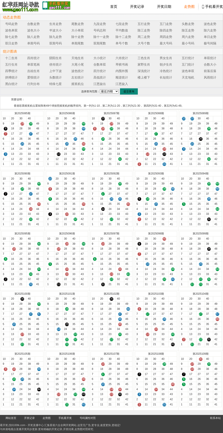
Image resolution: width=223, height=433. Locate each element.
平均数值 (122, 30)
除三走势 (144, 30)
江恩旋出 (99, 84)
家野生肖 (144, 64)
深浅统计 (144, 71)
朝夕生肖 (166, 64)
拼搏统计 (11, 77)
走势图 (189, 6)
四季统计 (11, 71)
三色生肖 (144, 58)
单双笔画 (33, 64)
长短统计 (166, 77)
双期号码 (55, 43)
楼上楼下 (144, 77)
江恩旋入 (122, 84)
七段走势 (122, 24)
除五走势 (188, 30)
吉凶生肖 (33, 71)
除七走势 (11, 37)
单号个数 (122, 43)
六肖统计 (122, 58)
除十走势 (77, 37)
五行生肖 (11, 64)
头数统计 (55, 77)
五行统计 (188, 58)
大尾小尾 (77, 64)
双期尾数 (99, 43)
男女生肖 (166, 58)
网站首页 (11, 418)
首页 (113, 6)
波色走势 (210, 24)
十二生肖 (11, 58)
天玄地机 (188, 77)
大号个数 (144, 43)
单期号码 (33, 43)
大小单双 (77, 30)
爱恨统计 (33, 77)
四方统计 (99, 71)
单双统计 (210, 58)
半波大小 (55, 30)
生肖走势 (55, 24)
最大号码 (166, 43)
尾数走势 (77, 24)
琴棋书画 (122, 64)
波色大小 (33, 30)
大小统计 (99, 58)
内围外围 (122, 71)
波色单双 (11, 30)
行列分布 (33, 84)
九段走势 (99, 24)
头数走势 (188, 24)
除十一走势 (101, 37)
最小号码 (188, 43)
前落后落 (210, 71)
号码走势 (11, 24)
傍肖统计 (55, 64)
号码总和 (99, 30)
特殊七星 (55, 84)
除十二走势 (123, 37)
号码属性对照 (88, 418)
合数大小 (210, 64)
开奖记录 (137, 6)
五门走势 (166, 24)
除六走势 (210, 30)
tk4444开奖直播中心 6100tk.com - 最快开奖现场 (20, 6)
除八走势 (33, 37)
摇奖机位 (77, 84)
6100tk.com (18, 425)
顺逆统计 (122, 77)
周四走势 (166, 37)
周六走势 (188, 37)
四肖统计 (33, 58)
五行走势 (144, 24)
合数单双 (99, 64)
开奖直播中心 (36, 425)
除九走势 (55, 37)
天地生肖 (77, 58)
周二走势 (144, 37)
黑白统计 (11, 84)
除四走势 (166, 30)
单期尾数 (77, 43)
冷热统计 (166, 71)
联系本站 (215, 418)
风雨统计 (210, 77)
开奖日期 (164, 6)
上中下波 (55, 71)
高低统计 (99, 77)
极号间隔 (210, 43)
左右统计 (77, 77)
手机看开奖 (214, 6)
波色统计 (77, 71)
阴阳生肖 (55, 58)
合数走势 (33, 24)
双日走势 (11, 43)
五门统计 (188, 64)
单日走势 (210, 37)
